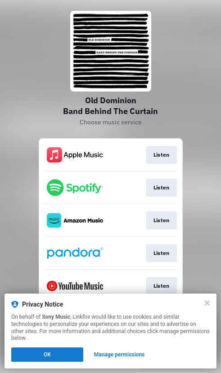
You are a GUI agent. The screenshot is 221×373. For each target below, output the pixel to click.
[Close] (207, 303)
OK (47, 354)
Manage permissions (119, 354)
